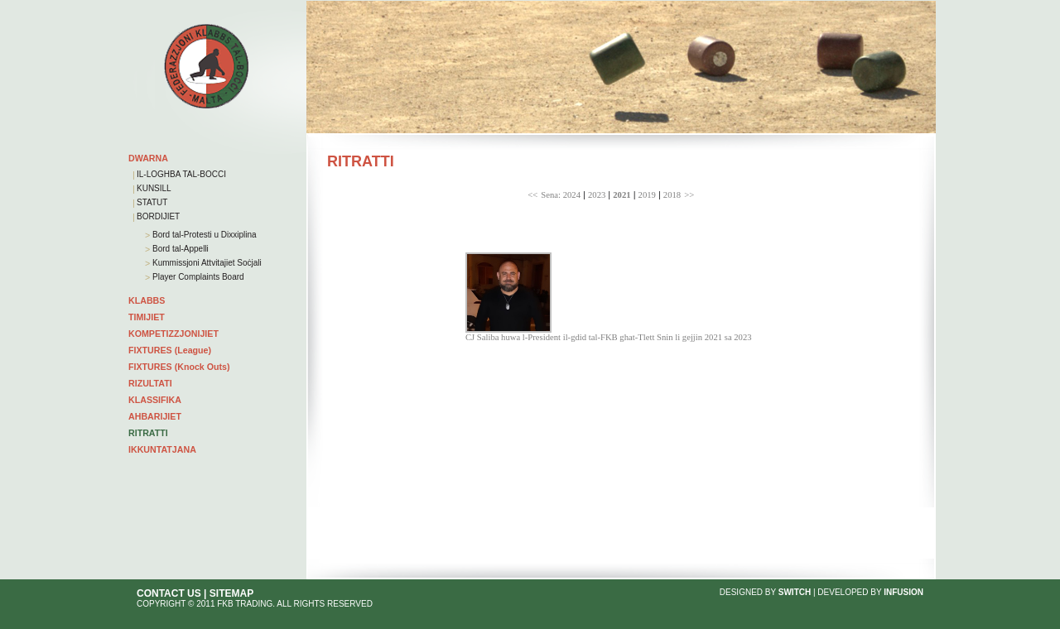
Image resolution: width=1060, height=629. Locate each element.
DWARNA (148, 158)
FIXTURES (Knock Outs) (179, 367)
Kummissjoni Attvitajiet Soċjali (206, 262)
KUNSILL (154, 188)
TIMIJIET (146, 317)
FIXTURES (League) (169, 350)
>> (689, 194)
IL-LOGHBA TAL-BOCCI (181, 174)
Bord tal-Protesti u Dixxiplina (203, 234)
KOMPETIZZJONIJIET (173, 334)
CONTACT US (169, 593)
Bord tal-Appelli (179, 248)
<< (532, 194)
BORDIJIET (158, 216)
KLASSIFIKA (154, 400)
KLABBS (146, 300)
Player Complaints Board (196, 276)
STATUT (152, 202)
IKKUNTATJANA (162, 449)
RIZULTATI (150, 383)
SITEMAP (231, 593)
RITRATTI (148, 433)
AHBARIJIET (154, 416)
